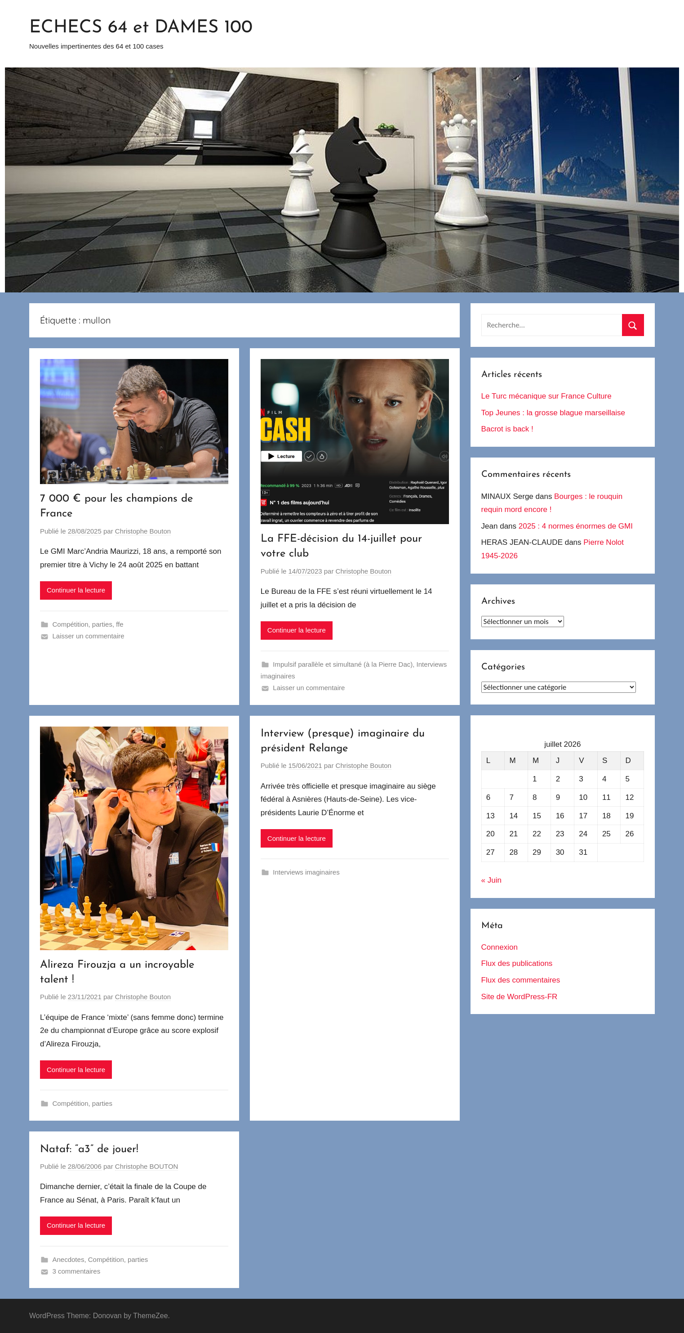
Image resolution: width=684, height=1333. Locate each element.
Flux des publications (517, 963)
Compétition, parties (82, 624)
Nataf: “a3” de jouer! (89, 1149)
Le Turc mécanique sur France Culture (546, 396)
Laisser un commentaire (88, 636)
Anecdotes (68, 1259)
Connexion (499, 947)
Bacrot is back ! (507, 429)
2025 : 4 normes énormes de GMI (576, 526)
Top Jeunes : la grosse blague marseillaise (553, 412)
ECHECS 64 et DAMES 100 (141, 28)
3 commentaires (77, 1271)
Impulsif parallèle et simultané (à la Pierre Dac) (343, 664)
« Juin (491, 880)
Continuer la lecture (76, 590)
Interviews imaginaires (306, 872)
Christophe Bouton (143, 531)
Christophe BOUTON (146, 1166)
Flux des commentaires (520, 980)
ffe (119, 624)
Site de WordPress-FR (519, 996)
